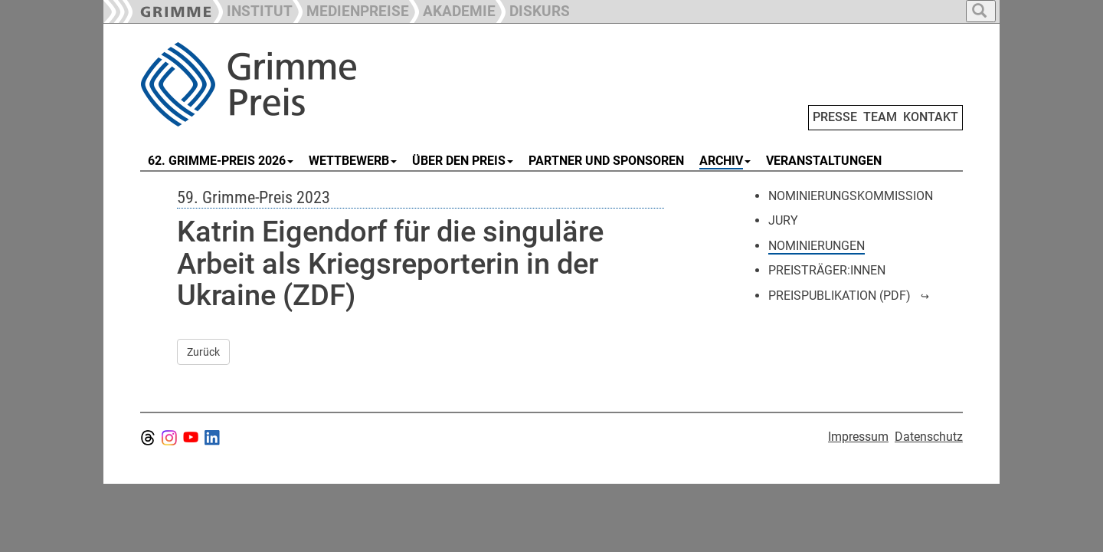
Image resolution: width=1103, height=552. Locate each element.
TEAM (880, 117)
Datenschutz (929, 436)
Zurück (203, 352)
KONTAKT (930, 117)
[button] (351, 9)
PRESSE (835, 117)
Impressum (858, 436)
